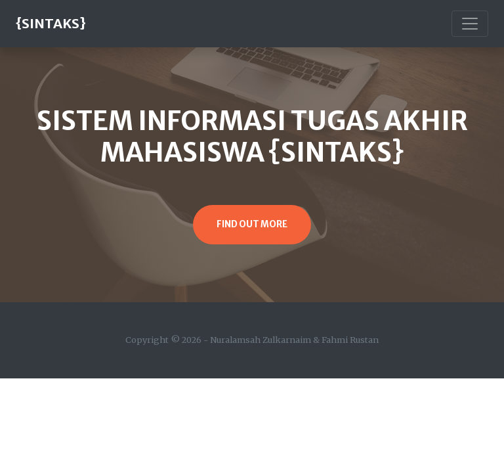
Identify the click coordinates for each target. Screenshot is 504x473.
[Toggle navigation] (470, 24)
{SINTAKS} (51, 23)
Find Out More (252, 224)
